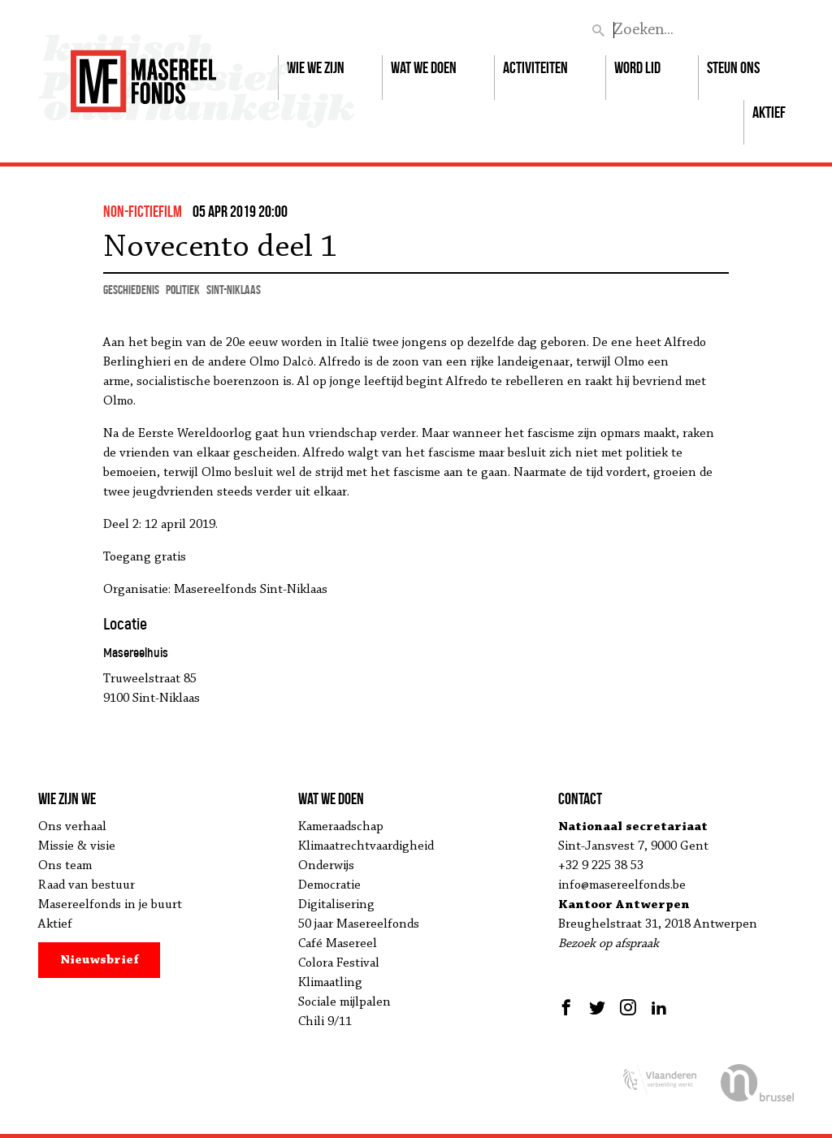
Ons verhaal (72, 826)
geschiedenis (131, 289)
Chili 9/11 (325, 1021)
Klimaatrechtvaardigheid (366, 846)
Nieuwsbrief (99, 960)
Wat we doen (424, 67)
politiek (183, 289)
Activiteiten (535, 67)
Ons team (65, 865)
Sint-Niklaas (233, 289)
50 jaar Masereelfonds (358, 924)
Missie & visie (76, 846)
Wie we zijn (315, 67)
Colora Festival (338, 963)
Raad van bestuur (86, 885)
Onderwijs (326, 865)
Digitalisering (336, 904)
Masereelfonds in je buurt (110, 904)
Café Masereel (337, 943)
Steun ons (733, 67)
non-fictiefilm (142, 211)
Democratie (329, 885)
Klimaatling (330, 982)
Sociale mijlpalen (344, 1002)
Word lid (637, 67)
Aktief (769, 112)
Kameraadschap (341, 826)
